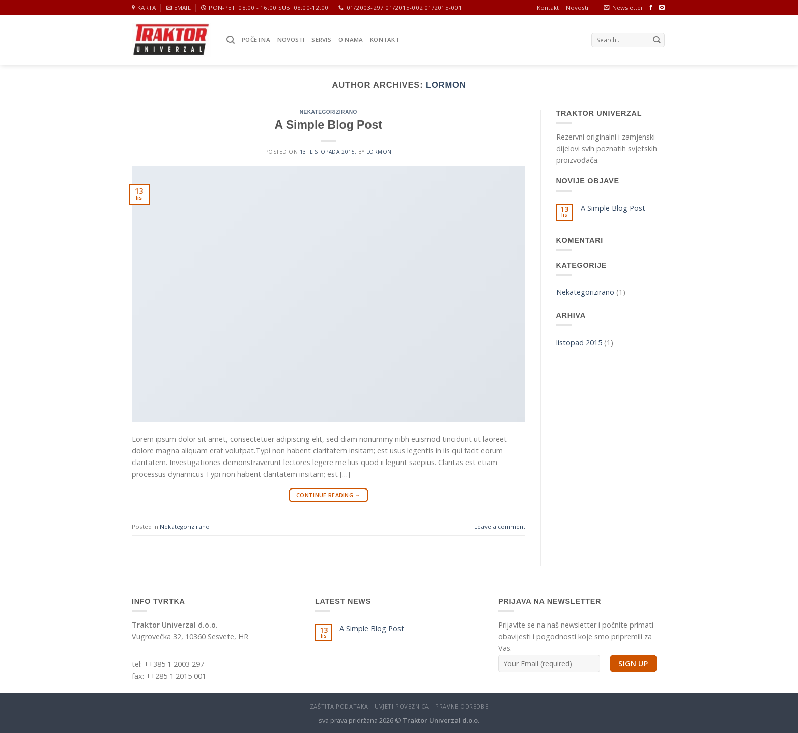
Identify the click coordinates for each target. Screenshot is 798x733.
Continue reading (328, 495)
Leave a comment (499, 526)
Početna (256, 39)
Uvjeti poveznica (402, 706)
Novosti (577, 7)
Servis (321, 39)
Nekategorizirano (328, 112)
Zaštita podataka (339, 706)
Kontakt (548, 7)
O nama (350, 39)
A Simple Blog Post (328, 124)
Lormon (446, 85)
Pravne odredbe (461, 706)
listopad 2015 (579, 342)
